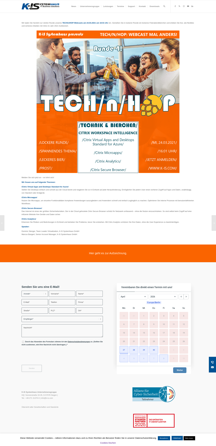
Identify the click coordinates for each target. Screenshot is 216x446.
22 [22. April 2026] (144, 342)
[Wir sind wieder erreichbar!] (2, 223)
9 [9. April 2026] (153, 325)
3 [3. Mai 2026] (183, 351)
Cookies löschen (108, 443)
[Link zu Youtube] (188, 6)
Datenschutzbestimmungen (79, 342)
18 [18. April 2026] (174, 333)
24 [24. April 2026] (164, 342)
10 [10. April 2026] (164, 325)
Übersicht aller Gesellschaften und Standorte (40, 407)
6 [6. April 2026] (123, 325)
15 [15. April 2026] (144, 333)
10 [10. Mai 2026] (184, 359)
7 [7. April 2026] (133, 325)
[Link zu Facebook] (175, 6)
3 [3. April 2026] (163, 316)
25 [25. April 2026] (174, 342)
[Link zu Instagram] (184, 6)
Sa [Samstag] (173, 308)
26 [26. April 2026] (184, 342)
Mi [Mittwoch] (144, 308)
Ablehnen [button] (177, 438)
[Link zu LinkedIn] (192, 6)
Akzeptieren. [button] (164, 438)
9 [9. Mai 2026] (173, 359)
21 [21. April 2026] (134, 342)
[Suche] (164, 6)
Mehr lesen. (189, 438)
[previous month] (181, 296)
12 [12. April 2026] (184, 325)
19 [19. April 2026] (184, 333)
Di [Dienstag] (134, 308)
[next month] (186, 296)
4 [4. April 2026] (173, 316)
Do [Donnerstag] (153, 308)
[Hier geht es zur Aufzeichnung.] (108, 253)
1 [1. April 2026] (143, 316)
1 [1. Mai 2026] (163, 351)
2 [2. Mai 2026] (173, 351)
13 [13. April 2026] (124, 333)
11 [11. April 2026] (174, 325)
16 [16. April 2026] (154, 333)
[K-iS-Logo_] (40, 6)
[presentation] (43, 357)
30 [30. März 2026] (124, 316)
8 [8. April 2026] (143, 325)
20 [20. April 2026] (124, 342)
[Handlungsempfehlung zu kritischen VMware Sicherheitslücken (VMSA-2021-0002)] (214, 223)
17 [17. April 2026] (164, 333)
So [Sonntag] (183, 308)
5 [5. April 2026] (183, 316)
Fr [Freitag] (164, 308)
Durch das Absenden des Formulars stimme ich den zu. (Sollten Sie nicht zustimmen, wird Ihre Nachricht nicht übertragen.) (62, 343)
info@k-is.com (47, 398)
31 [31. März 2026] (134, 316)
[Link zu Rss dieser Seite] (179, 6)
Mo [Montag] (123, 308)
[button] (124, 350)
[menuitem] (73, 6)
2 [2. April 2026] (153, 316)
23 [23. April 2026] (154, 342)
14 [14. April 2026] (134, 333)
